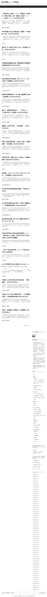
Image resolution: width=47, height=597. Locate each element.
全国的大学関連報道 (5, 106)
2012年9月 (35, 515)
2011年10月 (35, 538)
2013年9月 (35, 491)
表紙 (34, 374)
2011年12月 (35, 534)
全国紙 (35, 405)
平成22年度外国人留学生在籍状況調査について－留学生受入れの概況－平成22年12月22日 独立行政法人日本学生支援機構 (15, 235)
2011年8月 (35, 542)
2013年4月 (35, 501)
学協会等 (35, 437)
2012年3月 (35, 528)
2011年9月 (35, 540)
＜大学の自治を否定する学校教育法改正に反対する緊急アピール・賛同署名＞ (39, 354)
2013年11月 (35, 487)
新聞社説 (34, 401)
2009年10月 (35, 587)
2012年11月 (35, 511)
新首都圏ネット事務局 (10, 2)
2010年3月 (35, 577)
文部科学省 (4, 260)
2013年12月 (35, 485)
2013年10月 (35, 489)
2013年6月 (35, 497)
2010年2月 (35, 579)
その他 (35, 441)
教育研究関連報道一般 (6, 137)
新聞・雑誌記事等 (36, 407)
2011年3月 (35, 552)
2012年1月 (35, 532)
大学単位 (35, 433)
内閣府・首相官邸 (5, 199)
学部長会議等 (36, 435)
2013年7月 (35, 495)
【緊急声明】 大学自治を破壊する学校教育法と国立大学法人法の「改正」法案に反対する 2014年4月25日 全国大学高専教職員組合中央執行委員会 (39, 361)
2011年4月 (35, 550)
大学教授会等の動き (36, 429)
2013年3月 (35, 503)
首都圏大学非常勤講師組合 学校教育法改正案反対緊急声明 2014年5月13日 (39, 367)
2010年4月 (35, 575)
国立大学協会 (36, 427)
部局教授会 (36, 431)
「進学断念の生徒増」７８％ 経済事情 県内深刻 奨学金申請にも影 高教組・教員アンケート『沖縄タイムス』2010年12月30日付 (16, 16)
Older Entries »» (26, 325)
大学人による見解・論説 (38, 393)
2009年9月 (35, 589)
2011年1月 (35, 556)
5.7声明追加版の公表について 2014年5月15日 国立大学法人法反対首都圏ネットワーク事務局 (39, 344)
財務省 (35, 423)
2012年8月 (35, 517)
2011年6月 (35, 546)
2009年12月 (35, 583)
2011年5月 (35, 548)
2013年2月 (35, 505)
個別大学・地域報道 (5, 27)
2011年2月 (35, 554)
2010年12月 (35, 558)
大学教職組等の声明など (37, 385)
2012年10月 (35, 513)
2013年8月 (35, 493)
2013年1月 (35, 507)
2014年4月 (35, 478)
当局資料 (34, 419)
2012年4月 (35, 526)
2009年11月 (35, 585)
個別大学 (35, 387)
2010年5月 (35, 573)
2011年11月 (35, 536)
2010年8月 (35, 567)
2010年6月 (35, 571)
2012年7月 (35, 519)
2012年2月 (35, 530)
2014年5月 (35, 476)
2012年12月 (35, 509)
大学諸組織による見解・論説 (39, 395)
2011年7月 (35, 544)
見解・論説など (36, 391)
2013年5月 (35, 499)
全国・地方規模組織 (37, 389)
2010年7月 (35, 569)
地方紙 (3, 43)
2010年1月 (35, 581)
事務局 (34, 376)
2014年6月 (35, 474)
